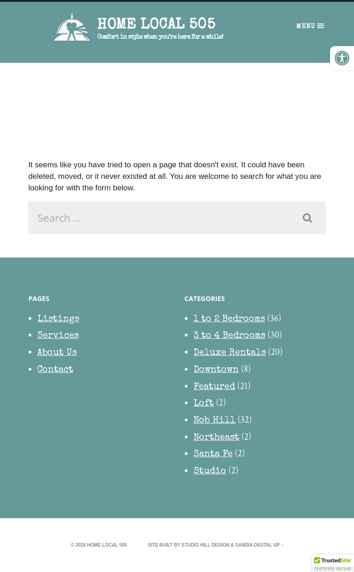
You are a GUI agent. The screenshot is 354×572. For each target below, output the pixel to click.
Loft (204, 404)
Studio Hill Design (206, 545)
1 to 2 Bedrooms (229, 319)
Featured (214, 387)
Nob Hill (215, 421)
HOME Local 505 (156, 25)
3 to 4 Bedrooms (230, 337)
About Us (57, 353)
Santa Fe (213, 455)
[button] (342, 58)
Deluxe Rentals (230, 353)
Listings (58, 319)
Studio (210, 472)
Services (58, 337)
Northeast (216, 438)
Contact (55, 370)
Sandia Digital (253, 545)
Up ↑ (278, 545)
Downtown (216, 370)
